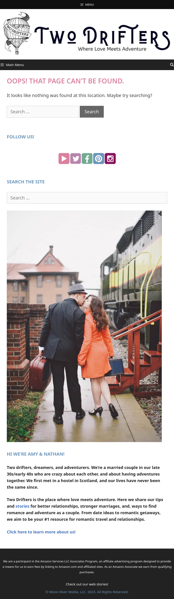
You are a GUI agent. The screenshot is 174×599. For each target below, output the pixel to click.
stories (22, 506)
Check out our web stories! (87, 584)
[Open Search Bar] (172, 64)
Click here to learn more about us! (41, 532)
